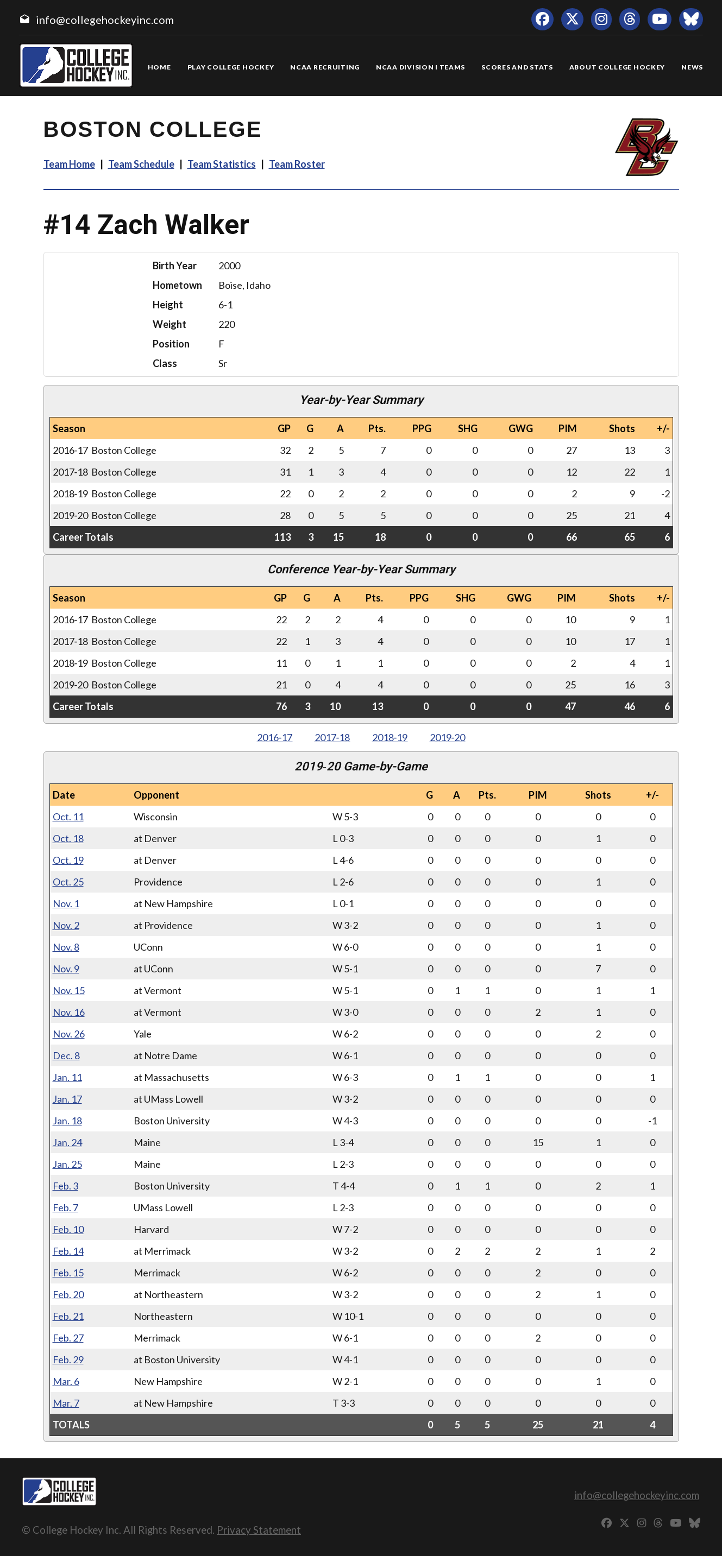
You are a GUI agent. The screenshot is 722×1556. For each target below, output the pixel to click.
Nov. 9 (66, 969)
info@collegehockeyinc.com (105, 19)
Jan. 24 (67, 1142)
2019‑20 (448, 737)
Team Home (69, 164)
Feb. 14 (68, 1251)
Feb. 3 (65, 1186)
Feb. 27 (68, 1338)
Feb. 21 (68, 1316)
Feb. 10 (68, 1229)
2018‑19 (390, 737)
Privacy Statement (259, 1529)
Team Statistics (221, 164)
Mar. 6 (66, 1381)
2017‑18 (332, 737)
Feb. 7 (65, 1207)
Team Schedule (141, 164)
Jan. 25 (67, 1164)
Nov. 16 (69, 1012)
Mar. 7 (66, 1403)
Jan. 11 (67, 1077)
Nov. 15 (69, 990)
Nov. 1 (66, 903)
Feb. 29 (68, 1359)
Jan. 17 (67, 1099)
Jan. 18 (67, 1121)
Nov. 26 (69, 1034)
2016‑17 (275, 737)
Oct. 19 (68, 860)
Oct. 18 (68, 838)
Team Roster (297, 164)
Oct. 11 (68, 817)
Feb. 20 (68, 1294)
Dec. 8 (66, 1055)
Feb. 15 (68, 1273)
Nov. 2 (66, 925)
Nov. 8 (66, 947)
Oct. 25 (68, 882)
